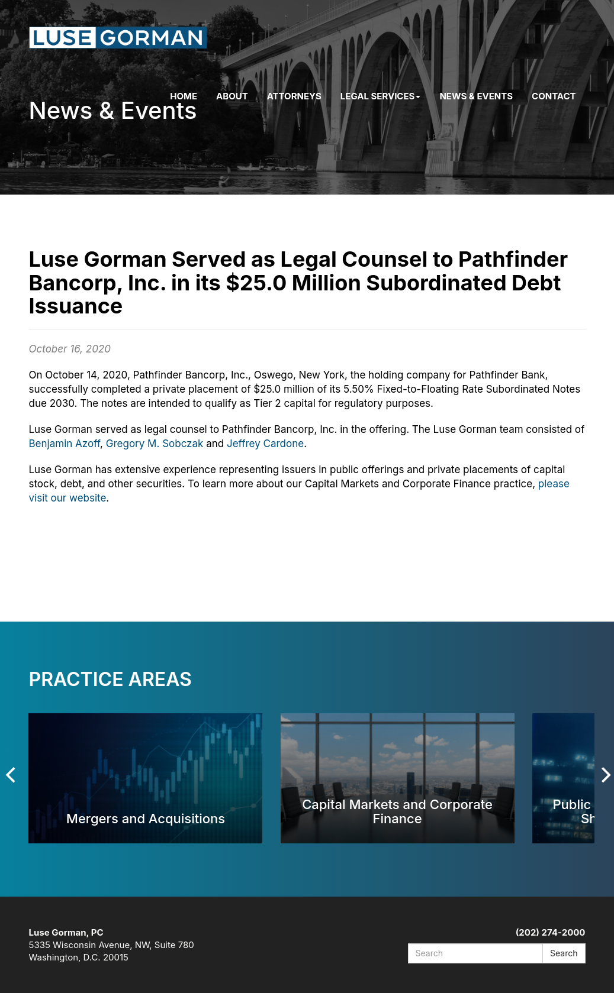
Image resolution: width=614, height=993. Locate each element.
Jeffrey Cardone (265, 443)
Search (563, 953)
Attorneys (294, 96)
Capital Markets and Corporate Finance (397, 811)
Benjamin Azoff (65, 443)
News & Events (476, 96)
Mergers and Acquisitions (145, 818)
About (232, 96)
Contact (554, 96)
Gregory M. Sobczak (155, 443)
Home (183, 96)
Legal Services (380, 96)
